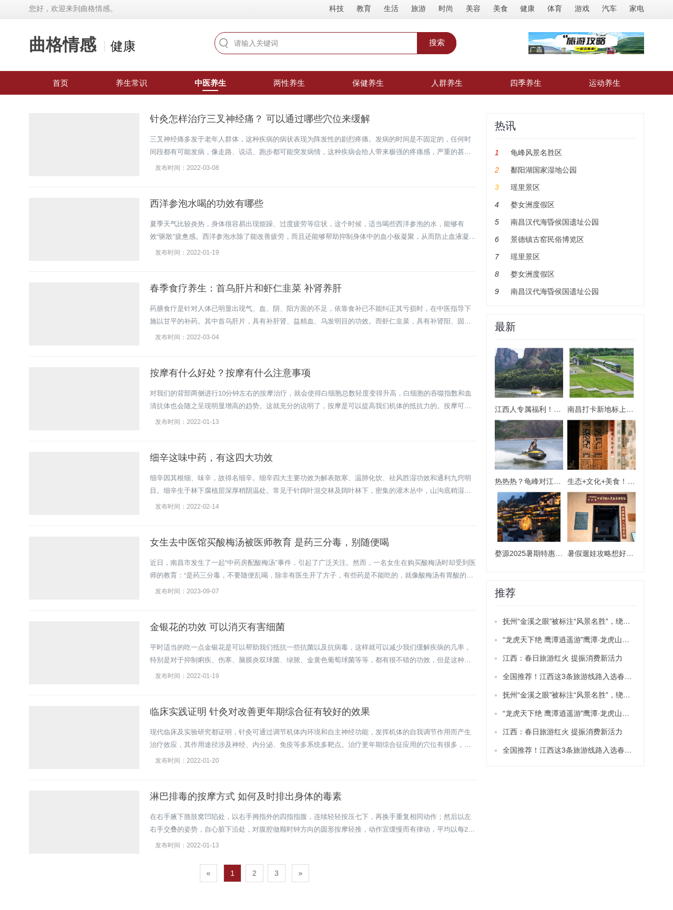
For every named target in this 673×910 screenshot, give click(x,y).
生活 (391, 8)
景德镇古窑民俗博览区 (547, 239)
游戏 (582, 8)
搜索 (437, 42)
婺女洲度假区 (533, 204)
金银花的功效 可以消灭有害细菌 (217, 627)
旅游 (418, 8)
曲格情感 (62, 44)
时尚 (446, 8)
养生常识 (131, 82)
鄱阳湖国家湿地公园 (544, 170)
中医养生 (210, 82)
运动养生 (604, 82)
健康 (527, 8)
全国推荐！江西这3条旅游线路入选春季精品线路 (582, 676)
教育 (363, 8)
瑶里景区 (525, 187)
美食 (500, 8)
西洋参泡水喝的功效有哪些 (206, 203)
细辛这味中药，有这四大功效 (211, 457)
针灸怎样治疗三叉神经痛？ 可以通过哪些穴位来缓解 (260, 119)
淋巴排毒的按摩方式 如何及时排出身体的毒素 (246, 796)
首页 (60, 82)
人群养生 (447, 82)
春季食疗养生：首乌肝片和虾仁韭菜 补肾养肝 (246, 288)
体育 (554, 8)
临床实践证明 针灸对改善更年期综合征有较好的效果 (260, 711)
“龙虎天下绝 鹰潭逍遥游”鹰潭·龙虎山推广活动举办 (584, 639)
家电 (636, 8)
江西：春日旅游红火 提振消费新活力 (563, 658)
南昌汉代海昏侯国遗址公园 (555, 222)
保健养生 (368, 82)
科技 (336, 8)
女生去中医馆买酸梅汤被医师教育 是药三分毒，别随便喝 (269, 542)
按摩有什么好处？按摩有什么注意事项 (230, 373)
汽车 (609, 8)
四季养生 (526, 82)
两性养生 (289, 82)
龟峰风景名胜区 (536, 152)
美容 (473, 8)
